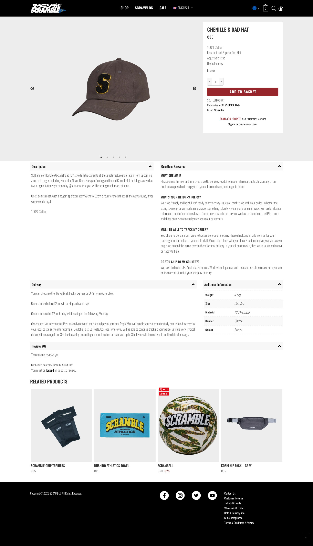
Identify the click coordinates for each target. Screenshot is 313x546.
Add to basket (243, 91)
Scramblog (144, 7)
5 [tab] (126, 157)
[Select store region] (256, 8)
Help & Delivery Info (234, 513)
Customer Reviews (233, 498)
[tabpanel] (124, 88)
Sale (162, 7)
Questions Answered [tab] (173, 166)
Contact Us (230, 493)
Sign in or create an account (242, 124)
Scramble (219, 110)
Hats (237, 105)
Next (194, 89)
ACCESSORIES (226, 105)
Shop (124, 7)
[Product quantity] (215, 82)
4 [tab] (119, 157)
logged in (51, 370)
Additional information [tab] (217, 284)
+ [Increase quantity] (221, 81)
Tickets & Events (232, 503)
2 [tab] (107, 157)
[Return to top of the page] (305, 537)
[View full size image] (124, 88)
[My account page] (281, 8)
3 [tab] (113, 157)
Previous (32, 89)
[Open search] (274, 8)
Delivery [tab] (36, 284)
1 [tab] (101, 157)
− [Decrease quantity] (209, 81)
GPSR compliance (233, 518)
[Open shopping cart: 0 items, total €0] (266, 8)
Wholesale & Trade (233, 508)
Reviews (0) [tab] (39, 346)
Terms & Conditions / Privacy (239, 522)
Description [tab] (38, 166)
